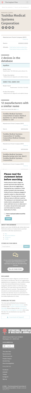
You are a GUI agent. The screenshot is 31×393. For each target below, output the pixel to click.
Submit (8, 219)
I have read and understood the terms (15, 214)
